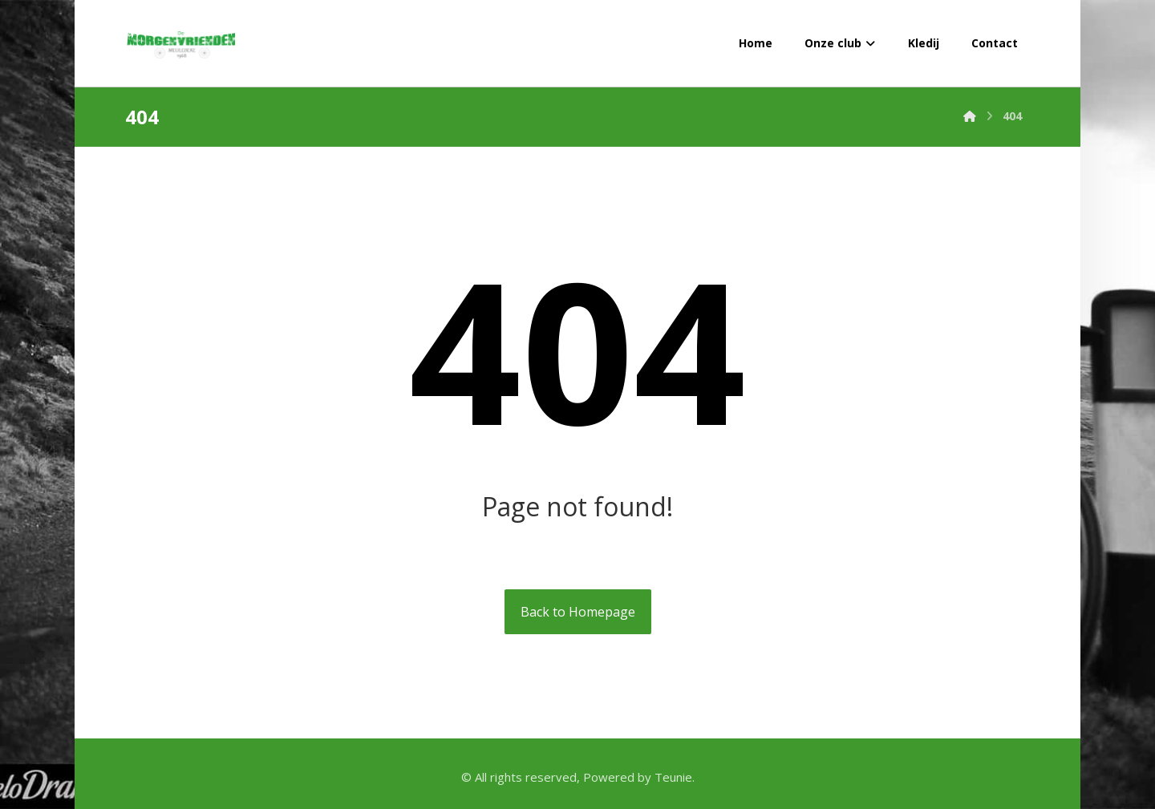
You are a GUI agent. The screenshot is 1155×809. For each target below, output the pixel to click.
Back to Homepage (578, 612)
